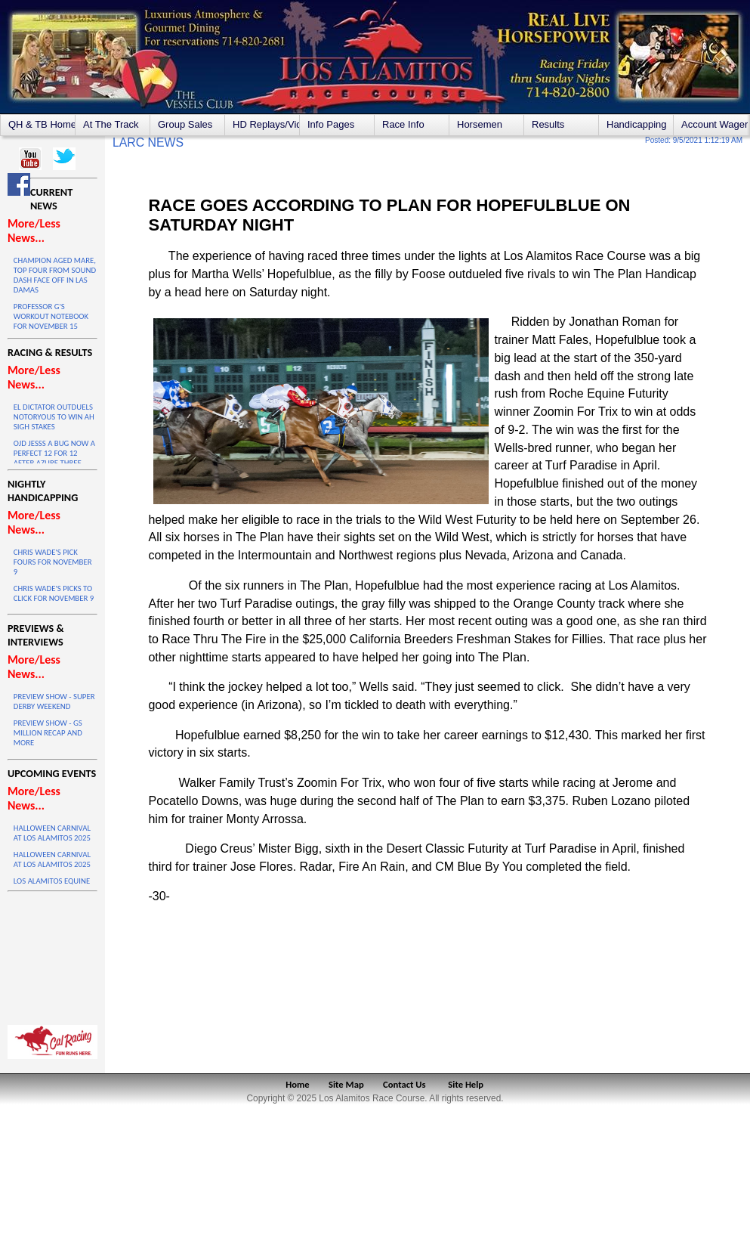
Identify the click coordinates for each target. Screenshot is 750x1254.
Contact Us (404, 1084)
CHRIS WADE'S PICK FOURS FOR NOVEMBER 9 (53, 562)
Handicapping (636, 124)
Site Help (465, 1084)
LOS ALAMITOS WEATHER (52, 954)
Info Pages (330, 124)
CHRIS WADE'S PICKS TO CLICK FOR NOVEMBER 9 (54, 593)
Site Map (346, 1084)
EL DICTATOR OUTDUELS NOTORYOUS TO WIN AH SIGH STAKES (54, 417)
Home (297, 1084)
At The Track (110, 124)
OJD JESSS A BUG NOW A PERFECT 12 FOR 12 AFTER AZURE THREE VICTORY (54, 458)
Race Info (403, 124)
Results (548, 124)
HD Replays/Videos (266, 124)
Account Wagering (714, 124)
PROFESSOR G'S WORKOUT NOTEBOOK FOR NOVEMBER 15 (51, 316)
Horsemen (479, 124)
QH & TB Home (41, 124)
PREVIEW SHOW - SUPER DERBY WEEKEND (54, 701)
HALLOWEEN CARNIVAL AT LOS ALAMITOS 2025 (52, 833)
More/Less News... (34, 230)
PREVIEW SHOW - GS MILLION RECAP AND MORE (48, 733)
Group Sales (185, 124)
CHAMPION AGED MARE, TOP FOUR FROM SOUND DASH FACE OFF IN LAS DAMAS (55, 275)
